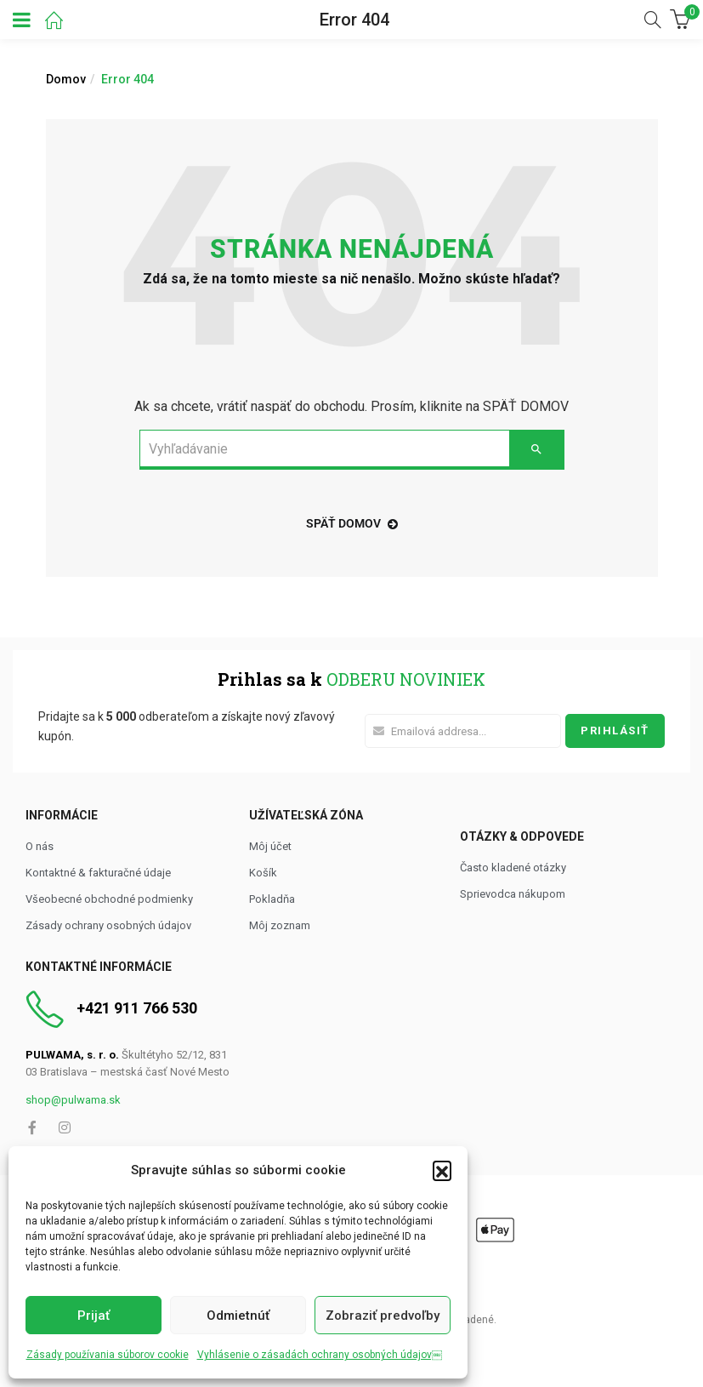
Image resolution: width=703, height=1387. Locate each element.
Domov (66, 79)
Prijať (93, 1315)
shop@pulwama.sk (73, 1099)
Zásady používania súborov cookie (107, 1355)
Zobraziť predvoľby (382, 1315)
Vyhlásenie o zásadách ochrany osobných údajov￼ (319, 1355)
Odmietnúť (238, 1315)
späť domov (352, 523)
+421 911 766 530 (137, 1008)
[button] (442, 1170)
